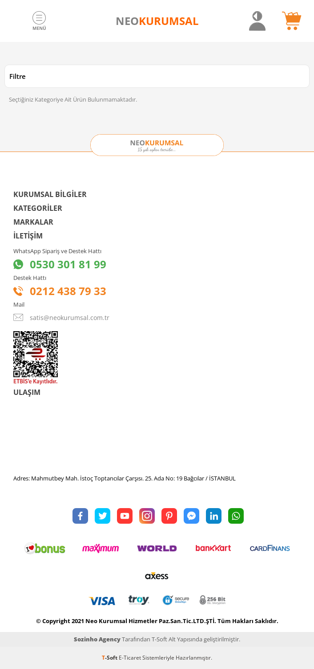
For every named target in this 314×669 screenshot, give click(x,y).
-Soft (110, 657)
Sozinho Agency (97, 639)
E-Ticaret (130, 657)
